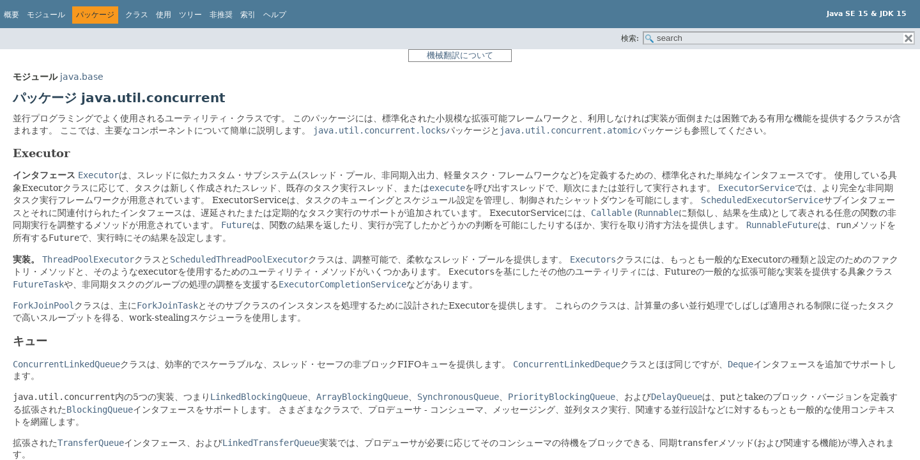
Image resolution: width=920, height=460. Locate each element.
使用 (163, 14)
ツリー (190, 14)
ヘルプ (274, 14)
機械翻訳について (460, 55)
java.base (81, 77)
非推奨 (221, 14)
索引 (248, 14)
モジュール (46, 14)
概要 (11, 14)
